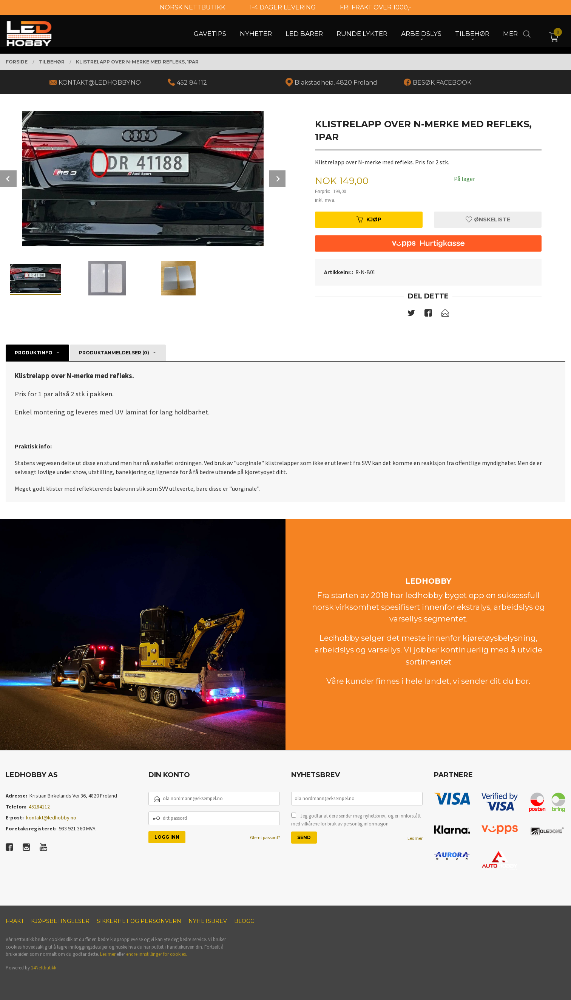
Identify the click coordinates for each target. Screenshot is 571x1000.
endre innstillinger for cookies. (156, 954)
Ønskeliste (488, 219)
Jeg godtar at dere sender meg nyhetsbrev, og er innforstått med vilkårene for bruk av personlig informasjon (356, 820)
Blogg (244, 921)
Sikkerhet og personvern (139, 921)
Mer (510, 34)
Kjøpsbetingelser (60, 921)
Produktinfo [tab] (33, 352)
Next (277, 178)
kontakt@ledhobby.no (51, 817)
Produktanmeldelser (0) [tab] (114, 352)
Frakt (15, 921)
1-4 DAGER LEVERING (283, 7)
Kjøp (368, 219)
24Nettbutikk (43, 967)
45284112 (39, 806)
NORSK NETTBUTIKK (192, 7)
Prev (8, 178)
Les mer (415, 838)
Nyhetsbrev (207, 921)
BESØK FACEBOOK (442, 82)
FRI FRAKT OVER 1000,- (375, 7)
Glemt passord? (265, 837)
